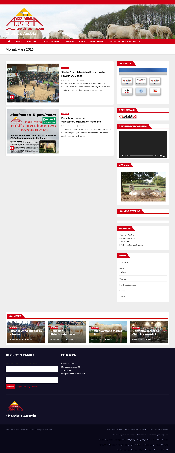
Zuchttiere (148, 450)
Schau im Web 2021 (161, 450)
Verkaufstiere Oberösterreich (157, 440)
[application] (143, 144)
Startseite (123, 262)
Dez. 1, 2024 (98, 339)
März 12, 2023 (68, 126)
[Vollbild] (164, 156)
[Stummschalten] (160, 156)
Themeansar (49, 430)
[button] (168, 42)
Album (82, 42)
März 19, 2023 (68, 80)
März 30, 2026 (17, 339)
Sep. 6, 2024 (139, 339)
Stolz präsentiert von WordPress (17, 430)
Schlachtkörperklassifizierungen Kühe (112, 440)
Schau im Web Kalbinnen (159, 430)
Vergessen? (21, 387)
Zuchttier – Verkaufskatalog (125, 42)
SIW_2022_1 (131, 440)
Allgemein (65, 67)
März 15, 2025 (57, 339)
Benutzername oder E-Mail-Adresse (21, 363)
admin (80, 80)
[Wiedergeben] (122, 156)
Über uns (32, 42)
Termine (70, 42)
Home (108, 430)
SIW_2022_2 (141, 440)
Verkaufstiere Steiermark (108, 445)
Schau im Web (97, 42)
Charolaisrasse (52, 42)
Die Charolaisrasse (127, 285)
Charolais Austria (21, 33)
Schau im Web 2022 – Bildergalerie (136, 430)
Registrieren (32, 387)
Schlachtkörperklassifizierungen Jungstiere (152, 435)
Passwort (10, 374)
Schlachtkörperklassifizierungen (124, 435)
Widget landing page (126, 445)
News (19, 42)
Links (123, 272)
